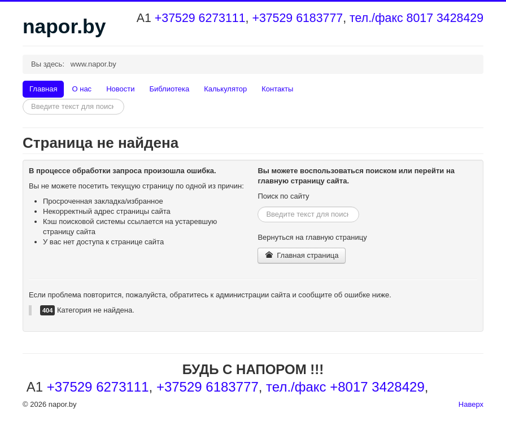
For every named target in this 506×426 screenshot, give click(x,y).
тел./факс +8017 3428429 (345, 386)
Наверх (471, 404)
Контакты (277, 89)
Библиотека (169, 89)
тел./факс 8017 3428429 (416, 18)
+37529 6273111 (200, 18)
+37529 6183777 (297, 18)
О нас (81, 89)
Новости (120, 89)
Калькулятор (225, 89)
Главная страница (301, 255)
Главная (43, 89)
